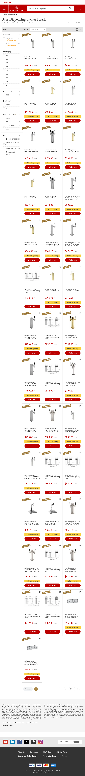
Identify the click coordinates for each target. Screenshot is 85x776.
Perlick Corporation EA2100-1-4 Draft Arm (31, 104)
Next (78, 689)
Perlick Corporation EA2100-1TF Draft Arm (51, 104)
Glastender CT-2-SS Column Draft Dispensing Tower (52, 383)
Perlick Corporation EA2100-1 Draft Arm (30, 57)
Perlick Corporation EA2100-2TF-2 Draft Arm (52, 290)
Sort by (26, 29)
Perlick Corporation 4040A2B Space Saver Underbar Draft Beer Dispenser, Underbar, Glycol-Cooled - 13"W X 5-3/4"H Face (72, 616)
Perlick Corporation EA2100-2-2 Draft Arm (71, 104)
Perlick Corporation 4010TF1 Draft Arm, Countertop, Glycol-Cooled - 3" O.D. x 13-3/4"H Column (30, 383)
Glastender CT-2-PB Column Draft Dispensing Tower (52, 616)
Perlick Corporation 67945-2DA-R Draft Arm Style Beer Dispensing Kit (32, 476)
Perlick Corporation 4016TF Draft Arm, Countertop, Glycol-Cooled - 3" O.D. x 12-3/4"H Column (71, 569)
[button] (8, 2)
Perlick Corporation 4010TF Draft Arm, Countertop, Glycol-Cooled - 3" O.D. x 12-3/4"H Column (30, 337)
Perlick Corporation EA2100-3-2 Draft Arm (51, 197)
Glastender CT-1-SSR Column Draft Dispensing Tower (52, 569)
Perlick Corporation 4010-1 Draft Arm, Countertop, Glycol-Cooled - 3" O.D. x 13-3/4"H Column (52, 244)
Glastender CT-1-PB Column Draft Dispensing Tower (72, 476)
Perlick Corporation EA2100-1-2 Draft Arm (51, 57)
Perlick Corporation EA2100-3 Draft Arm (51, 150)
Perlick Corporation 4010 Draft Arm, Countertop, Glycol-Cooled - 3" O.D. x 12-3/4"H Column (72, 198)
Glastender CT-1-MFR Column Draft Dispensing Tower (32, 616)
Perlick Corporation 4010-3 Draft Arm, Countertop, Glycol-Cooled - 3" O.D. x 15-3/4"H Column (72, 244)
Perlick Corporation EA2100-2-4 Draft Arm (31, 150)
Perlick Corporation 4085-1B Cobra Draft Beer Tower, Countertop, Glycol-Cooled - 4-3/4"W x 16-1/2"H (72, 383)
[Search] (50, 8)
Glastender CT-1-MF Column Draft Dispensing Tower (52, 337)
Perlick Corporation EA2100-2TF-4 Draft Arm (72, 290)
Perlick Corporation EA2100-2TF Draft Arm (31, 243)
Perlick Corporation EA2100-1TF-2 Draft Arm (72, 150)
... (65, 689)
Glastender (9, 38)
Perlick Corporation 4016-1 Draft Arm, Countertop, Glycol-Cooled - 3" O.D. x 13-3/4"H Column (72, 523)
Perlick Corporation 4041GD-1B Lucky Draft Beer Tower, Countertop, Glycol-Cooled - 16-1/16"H (32, 523)
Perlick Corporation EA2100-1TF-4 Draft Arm (31, 197)
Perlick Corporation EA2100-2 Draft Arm (71, 57)
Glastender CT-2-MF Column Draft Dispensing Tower (52, 476)
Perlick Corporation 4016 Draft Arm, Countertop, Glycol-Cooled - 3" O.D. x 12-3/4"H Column (52, 430)
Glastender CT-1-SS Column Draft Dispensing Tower (32, 291)
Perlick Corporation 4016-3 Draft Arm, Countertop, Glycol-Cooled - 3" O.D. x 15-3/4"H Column (32, 569)
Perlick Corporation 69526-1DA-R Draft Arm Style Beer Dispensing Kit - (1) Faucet (72, 430)
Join (76, 742)
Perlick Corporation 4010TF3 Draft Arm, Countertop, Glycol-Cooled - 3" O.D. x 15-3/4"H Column (30, 430)
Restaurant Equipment (10, 15)
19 (71, 689)
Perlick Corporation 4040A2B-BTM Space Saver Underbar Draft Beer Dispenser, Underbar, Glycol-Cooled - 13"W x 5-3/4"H (32, 662)
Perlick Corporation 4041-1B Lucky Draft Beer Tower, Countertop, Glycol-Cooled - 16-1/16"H (52, 523)
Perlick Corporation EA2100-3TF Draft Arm (71, 336)
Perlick (8, 44)
